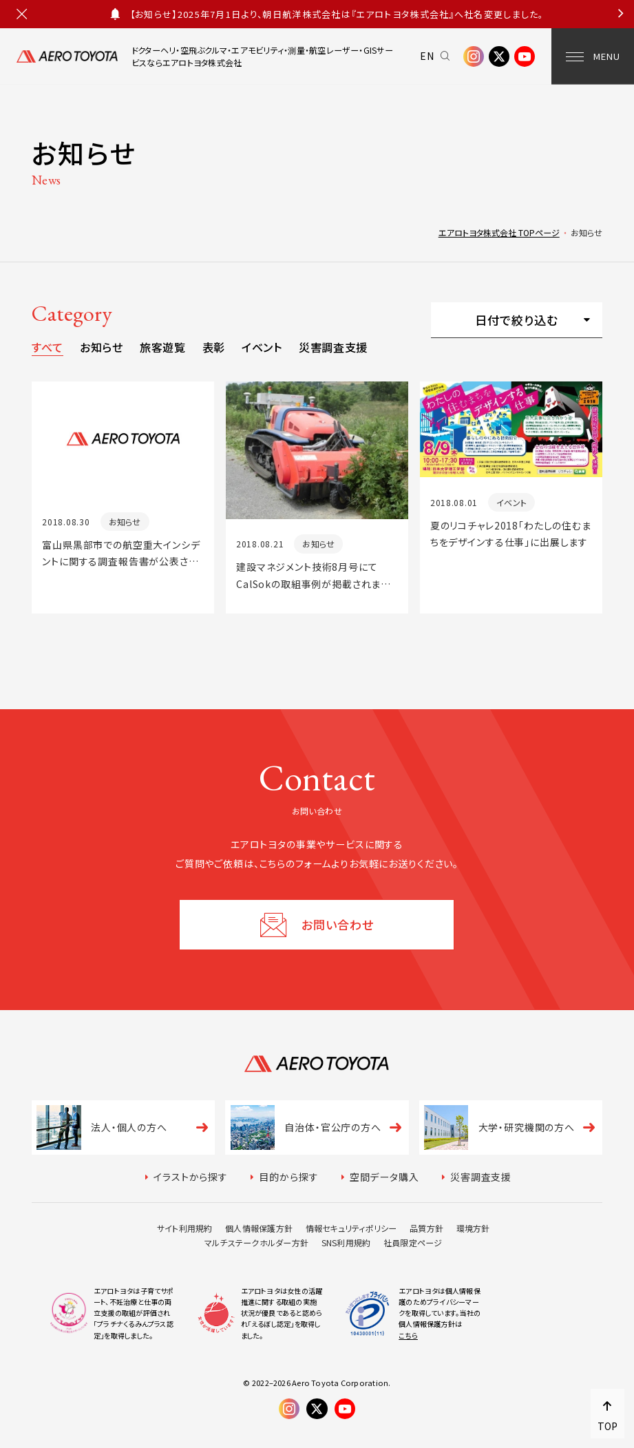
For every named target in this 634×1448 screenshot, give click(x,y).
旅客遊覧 (163, 347)
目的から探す (288, 1177)
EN (427, 56)
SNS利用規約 (346, 1242)
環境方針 (473, 1228)
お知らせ (101, 347)
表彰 (213, 347)
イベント (262, 347)
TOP (607, 1426)
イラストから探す (191, 1177)
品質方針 (426, 1228)
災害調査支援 (333, 347)
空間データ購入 (384, 1177)
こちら (408, 1335)
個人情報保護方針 (259, 1228)
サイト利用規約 (185, 1228)
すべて (47, 347)
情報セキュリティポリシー (351, 1228)
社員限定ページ (413, 1242)
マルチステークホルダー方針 (256, 1242)
